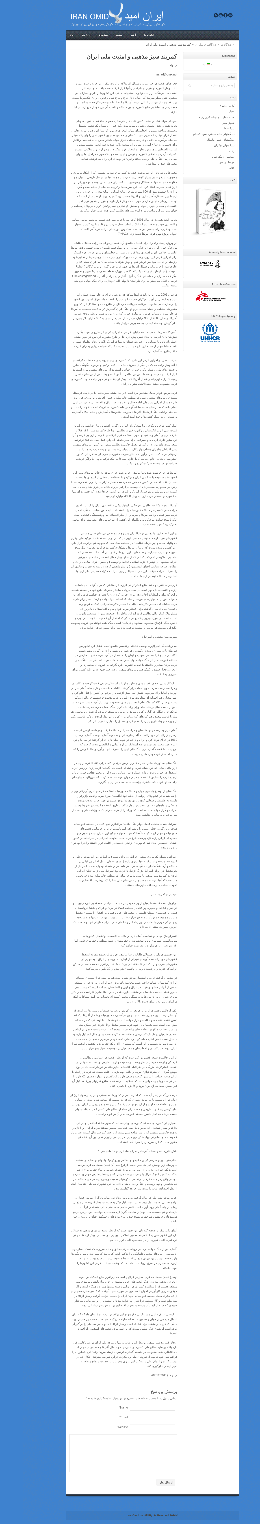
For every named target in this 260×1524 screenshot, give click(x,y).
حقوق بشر (206, 122)
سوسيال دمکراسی (201, 156)
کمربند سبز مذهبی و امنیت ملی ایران (109, 56)
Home (213, 44)
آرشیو (110, 35)
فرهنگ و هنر (204, 162)
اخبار (209, 111)
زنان (209, 150)
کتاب (209, 167)
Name (100, 1407)
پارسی (183, 64)
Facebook (203, 15)
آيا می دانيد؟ (204, 105)
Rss (193, 15)
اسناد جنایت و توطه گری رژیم (194, 117)
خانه (49, 35)
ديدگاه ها (203, 44)
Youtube (198, 15)
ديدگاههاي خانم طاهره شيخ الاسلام (191, 133)
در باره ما (63, 35)
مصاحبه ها (80, 35)
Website (100, 1427)
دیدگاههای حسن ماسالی (197, 139)
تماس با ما (126, 35)
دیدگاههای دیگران (183, 44)
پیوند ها (96, 35)
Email (208, 15)
